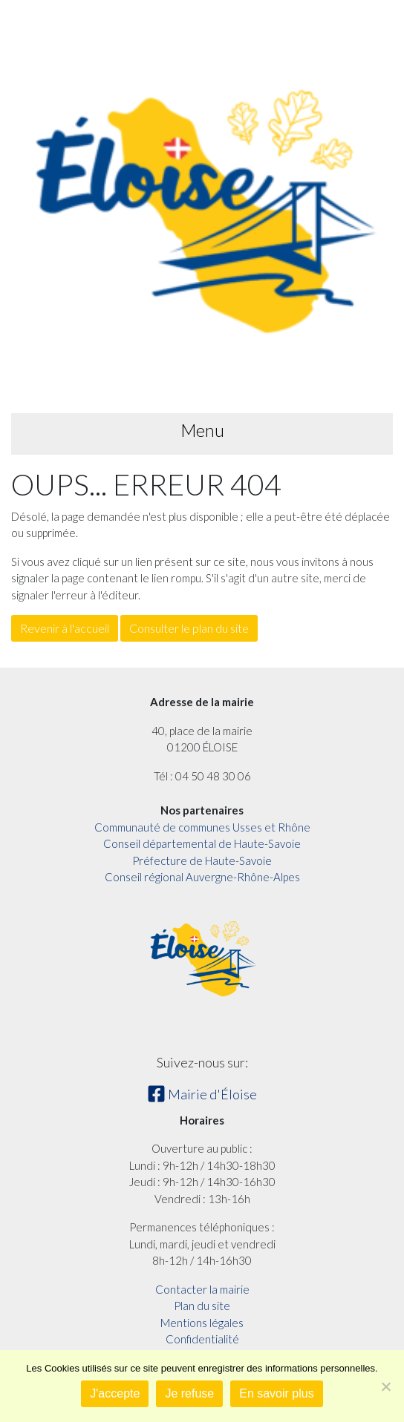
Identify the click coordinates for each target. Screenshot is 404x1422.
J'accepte (115, 1393)
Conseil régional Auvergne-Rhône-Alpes (202, 876)
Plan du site (202, 1305)
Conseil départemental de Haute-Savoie (202, 843)
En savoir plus (276, 1393)
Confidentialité (202, 1339)
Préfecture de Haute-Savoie (202, 860)
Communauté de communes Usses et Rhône (202, 827)
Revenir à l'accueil (64, 628)
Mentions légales (202, 1322)
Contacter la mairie (202, 1289)
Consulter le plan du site (189, 628)
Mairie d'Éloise (202, 1094)
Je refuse (189, 1393)
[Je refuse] (385, 1386)
